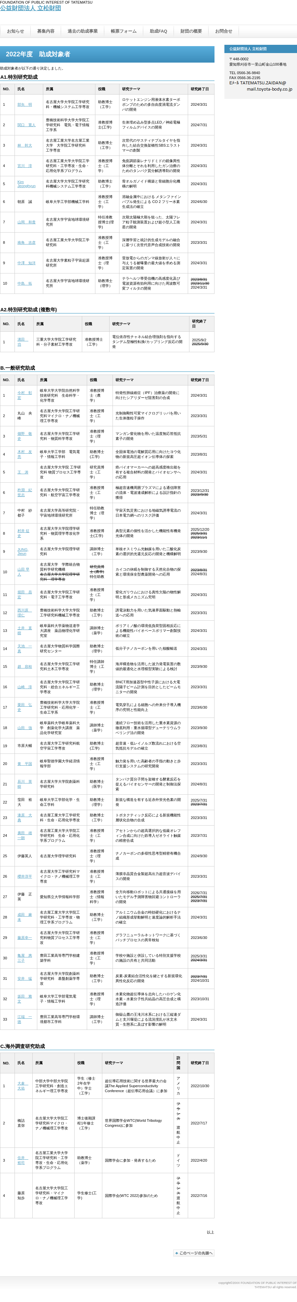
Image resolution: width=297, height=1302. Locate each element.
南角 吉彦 (26, 242)
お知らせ (15, 31)
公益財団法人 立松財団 (30, 8)
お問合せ (223, 31)
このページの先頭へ (193, 1253)
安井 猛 (24, 978)
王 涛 (22, 472)
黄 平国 (24, 764)
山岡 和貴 (26, 222)
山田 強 (24, 728)
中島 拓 (24, 283)
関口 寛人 (26, 125)
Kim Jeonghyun (26, 184)
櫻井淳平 (24, 876)
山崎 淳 (24, 687)
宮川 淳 (24, 166)
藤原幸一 (24, 938)
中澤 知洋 (26, 263)
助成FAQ (158, 31)
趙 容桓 (24, 666)
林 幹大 (24, 145)
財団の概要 (191, 31)
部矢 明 (24, 104)
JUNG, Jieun (23, 551)
